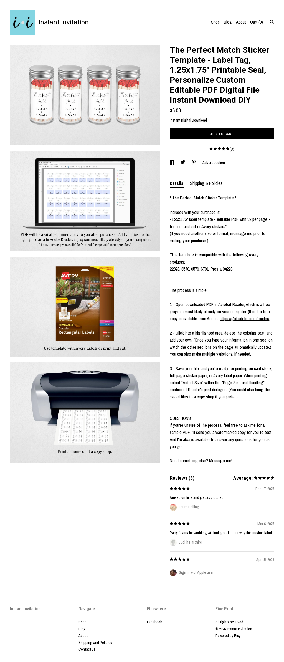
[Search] (272, 23)
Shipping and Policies (95, 642)
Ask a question (213, 162)
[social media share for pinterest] (194, 162)
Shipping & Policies (206, 183)
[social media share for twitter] (183, 162)
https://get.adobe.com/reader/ (244, 318)
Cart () (256, 22)
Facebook (154, 622)
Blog (228, 22)
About (241, 22)
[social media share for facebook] (172, 162)
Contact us (86, 649)
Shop (215, 22)
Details (177, 183)
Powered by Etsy (227, 635)
